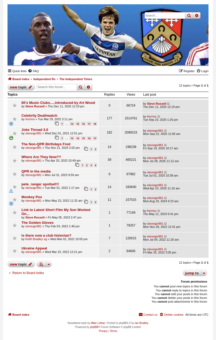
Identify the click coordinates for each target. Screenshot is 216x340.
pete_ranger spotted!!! (40, 184)
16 (83, 124)
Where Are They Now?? (41, 157)
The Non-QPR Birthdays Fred (45, 144)
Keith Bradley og (36, 239)
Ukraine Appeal (34, 248)
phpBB (94, 327)
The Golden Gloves (37, 223)
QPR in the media (36, 171)
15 (77, 124)
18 (95, 124)
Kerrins (30, 119)
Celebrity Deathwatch (39, 116)
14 (71, 124)
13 (71, 138)
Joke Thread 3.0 (34, 130)
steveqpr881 (33, 133)
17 (89, 124)
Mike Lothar (98, 323)
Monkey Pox (31, 197)
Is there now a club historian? (46, 235)
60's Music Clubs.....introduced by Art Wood (58, 103)
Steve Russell (35, 106)
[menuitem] (33, 71)
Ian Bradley (141, 323)
